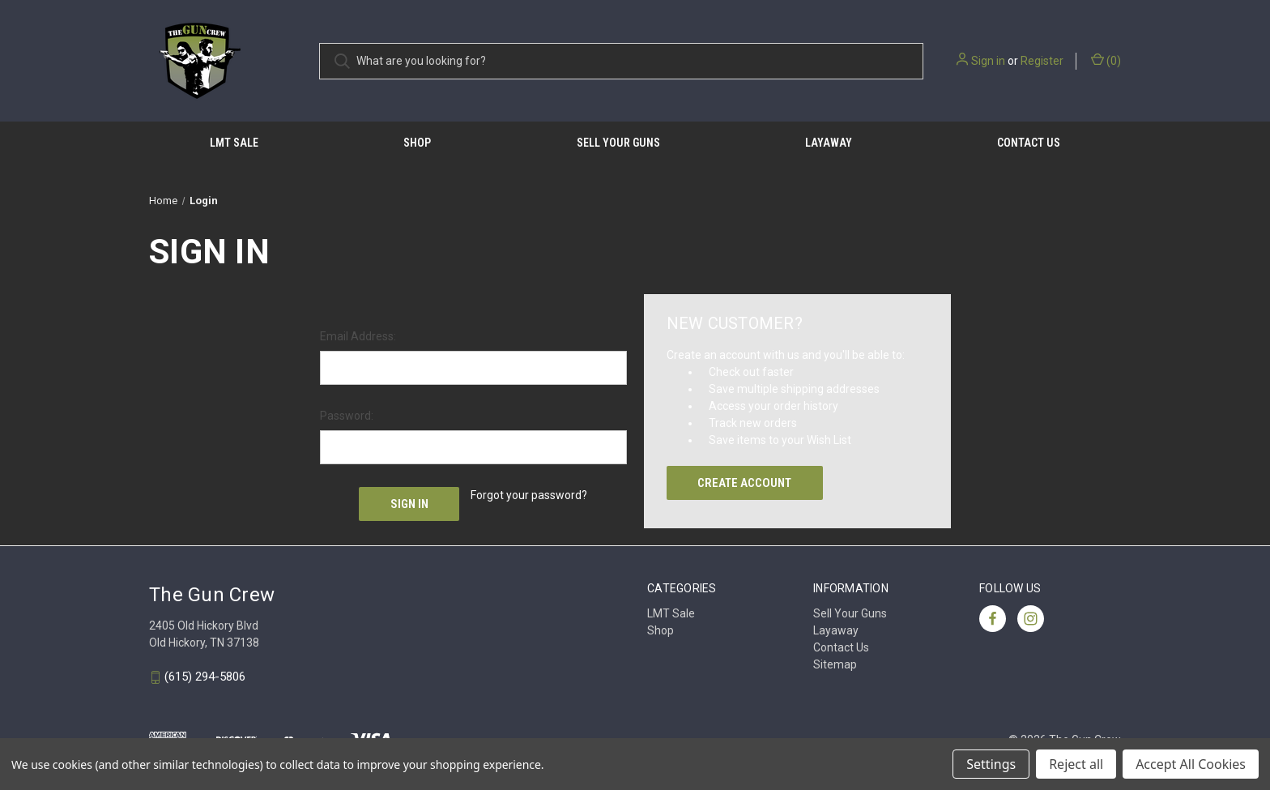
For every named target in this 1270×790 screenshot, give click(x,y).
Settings (991, 764)
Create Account (744, 483)
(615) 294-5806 (204, 677)
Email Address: (358, 336)
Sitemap (835, 664)
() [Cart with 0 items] (1106, 60)
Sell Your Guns (618, 142)
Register (1042, 60)
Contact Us (1028, 142)
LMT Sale (234, 142)
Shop (417, 142)
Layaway (828, 142)
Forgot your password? (529, 495)
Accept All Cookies (1191, 764)
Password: (346, 415)
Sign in (988, 60)
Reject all (1076, 764)
